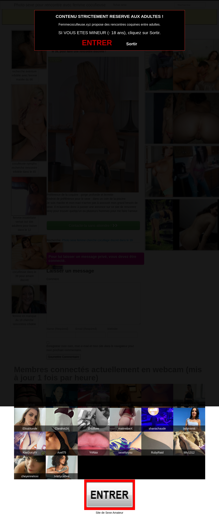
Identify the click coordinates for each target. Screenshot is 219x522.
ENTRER (97, 43)
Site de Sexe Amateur (109, 512)
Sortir (131, 44)
